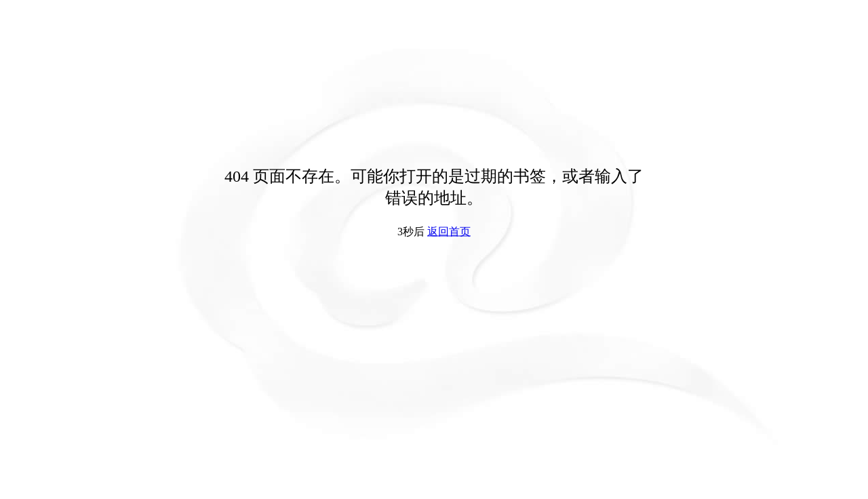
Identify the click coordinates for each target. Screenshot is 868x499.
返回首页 (449, 231)
